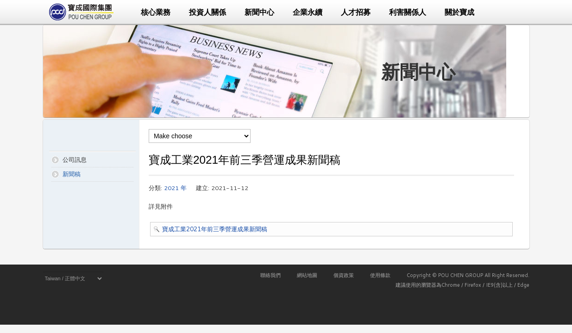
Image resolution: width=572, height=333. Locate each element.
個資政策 (343, 275)
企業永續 (307, 12)
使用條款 (380, 275)
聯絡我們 (270, 275)
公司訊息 (75, 159)
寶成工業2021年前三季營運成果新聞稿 (214, 229)
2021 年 (175, 188)
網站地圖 (307, 275)
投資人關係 (207, 12)
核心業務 (155, 12)
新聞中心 (259, 12)
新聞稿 (72, 174)
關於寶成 (459, 12)
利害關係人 (407, 12)
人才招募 (356, 12)
